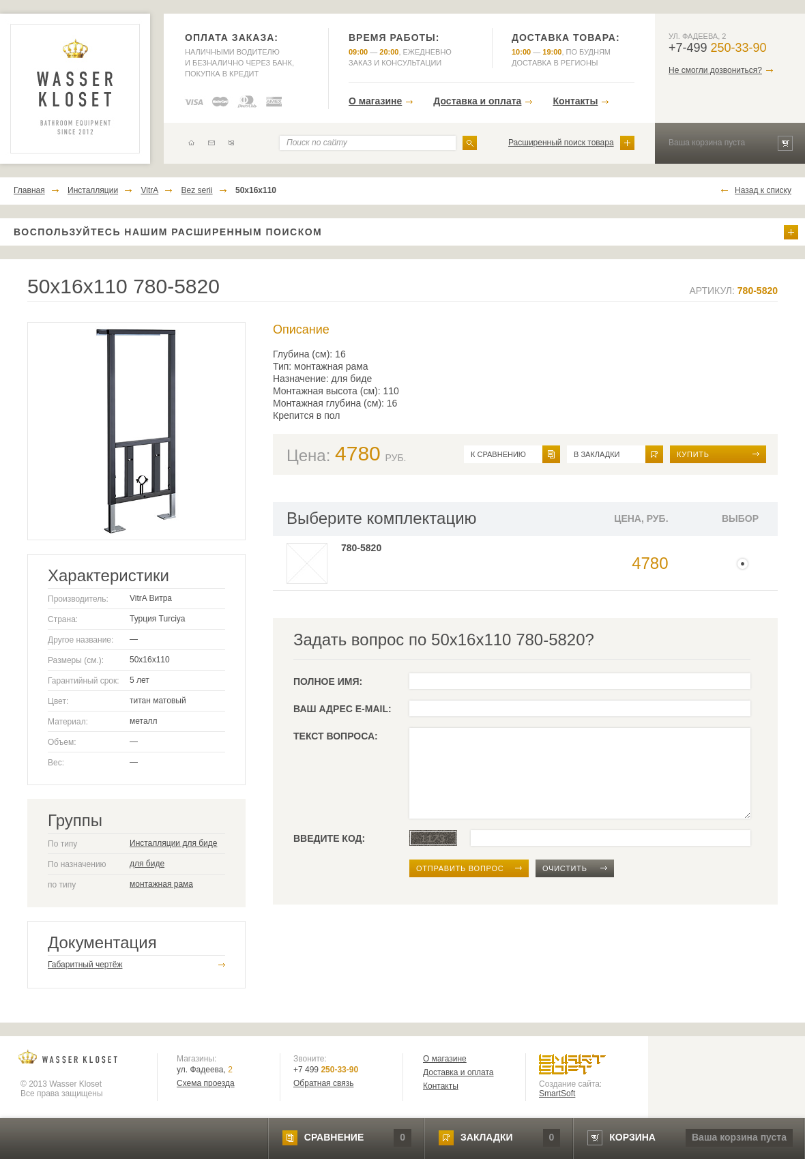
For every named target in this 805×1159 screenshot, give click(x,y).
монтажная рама (161, 884)
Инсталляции (93, 190)
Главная (29, 190)
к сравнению (498, 454)
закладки (486, 1137)
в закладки (596, 454)
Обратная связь (323, 1083)
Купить (693, 454)
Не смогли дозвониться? (715, 70)
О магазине (375, 101)
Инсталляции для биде (174, 843)
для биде (147, 863)
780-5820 (361, 547)
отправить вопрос (459, 868)
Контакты (575, 101)
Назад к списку (763, 190)
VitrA (149, 190)
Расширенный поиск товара (561, 142)
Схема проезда (206, 1083)
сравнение (334, 1137)
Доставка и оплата (477, 101)
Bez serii (197, 190)
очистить (564, 868)
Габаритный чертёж (85, 964)
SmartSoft (557, 1093)
